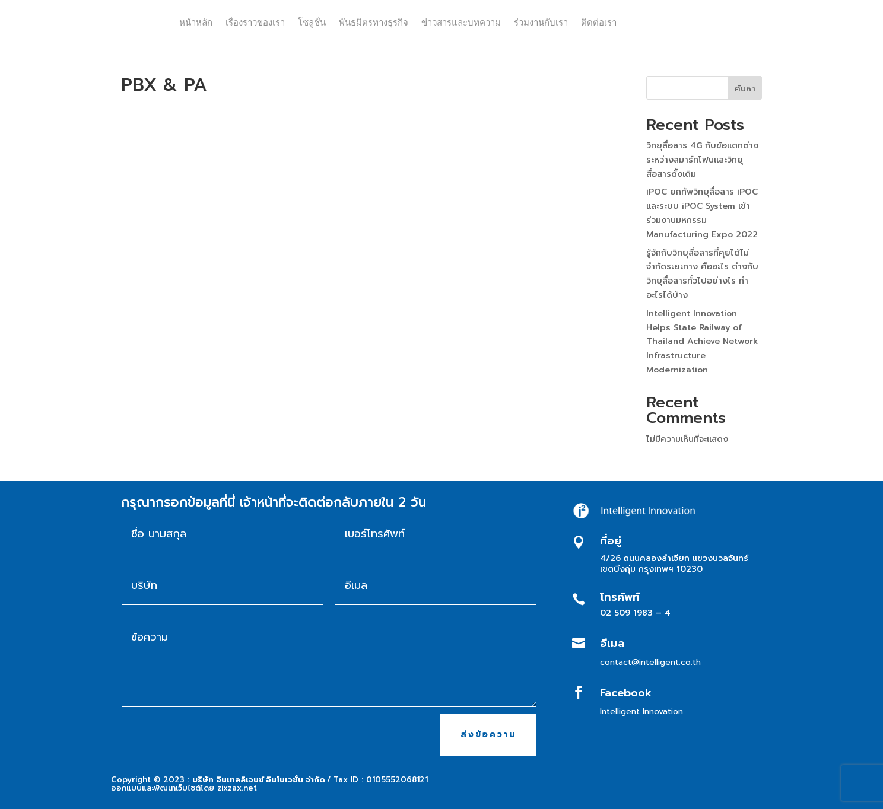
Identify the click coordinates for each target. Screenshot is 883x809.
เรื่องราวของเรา (255, 22)
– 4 (663, 613)
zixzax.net (237, 788)
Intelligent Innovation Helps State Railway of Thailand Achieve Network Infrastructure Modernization (702, 341)
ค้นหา (745, 88)
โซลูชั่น (312, 22)
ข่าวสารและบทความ (461, 22)
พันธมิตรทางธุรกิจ (373, 22)
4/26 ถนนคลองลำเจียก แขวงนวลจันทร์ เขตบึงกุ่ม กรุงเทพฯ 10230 (674, 563)
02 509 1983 (626, 613)
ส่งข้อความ (488, 734)
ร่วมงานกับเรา (541, 22)
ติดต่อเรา (599, 22)
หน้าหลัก (195, 22)
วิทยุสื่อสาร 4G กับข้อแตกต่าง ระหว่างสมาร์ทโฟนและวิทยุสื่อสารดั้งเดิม (702, 159)
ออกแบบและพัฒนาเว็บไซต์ (156, 788)
